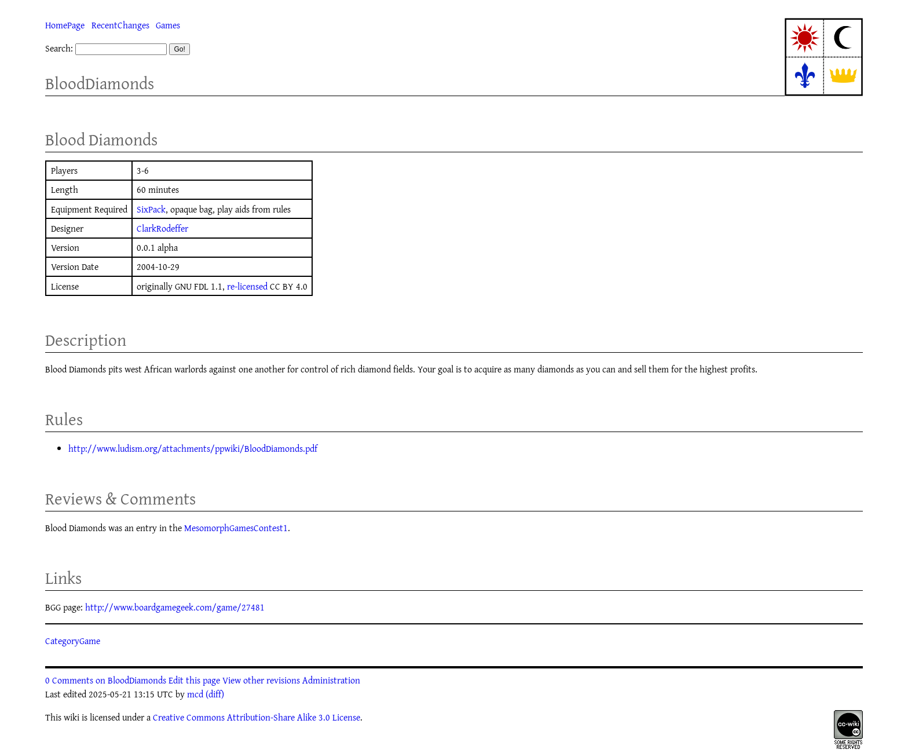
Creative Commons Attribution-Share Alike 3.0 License (256, 717)
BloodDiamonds (99, 83)
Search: (59, 48)
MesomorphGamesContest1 (236, 528)
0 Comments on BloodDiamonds (105, 680)
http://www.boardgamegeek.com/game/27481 (175, 607)
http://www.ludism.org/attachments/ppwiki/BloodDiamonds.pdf (192, 448)
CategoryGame (72, 641)
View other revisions (261, 680)
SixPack (151, 209)
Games (168, 25)
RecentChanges (120, 25)
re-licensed (247, 286)
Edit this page (194, 680)
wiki (71, 717)
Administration (331, 680)
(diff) (215, 694)
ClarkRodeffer (162, 228)
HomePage (65, 25)
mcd (195, 694)
